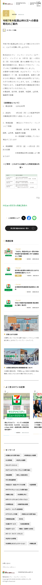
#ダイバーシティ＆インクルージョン (17, 499)
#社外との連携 (20, 460)
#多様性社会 (9, 504)
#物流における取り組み (29, 514)
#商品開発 (9, 475)
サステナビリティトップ (21, 3)
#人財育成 (9, 460)
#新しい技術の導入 (22, 475)
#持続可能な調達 (23, 504)
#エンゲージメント (11, 465)
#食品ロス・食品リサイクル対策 (15, 485)
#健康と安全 (9, 494)
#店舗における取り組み (13, 455)
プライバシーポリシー (9, 567)
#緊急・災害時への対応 (26, 529)
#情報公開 (33, 543)
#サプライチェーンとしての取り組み (17, 490)
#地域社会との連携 (30, 455)
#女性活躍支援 (24, 524)
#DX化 (21, 519)
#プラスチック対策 (11, 514)
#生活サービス (10, 529)
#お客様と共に (22, 494)
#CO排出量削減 (11, 480)
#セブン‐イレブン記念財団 (14, 509)
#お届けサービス (11, 524)
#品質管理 (33, 485)
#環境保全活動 (10, 519)
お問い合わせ (6, 563)
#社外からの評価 (11, 539)
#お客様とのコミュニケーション (15, 543)
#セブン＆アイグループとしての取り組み (18, 470)
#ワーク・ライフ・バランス (14, 534)
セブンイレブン (8, 4)
